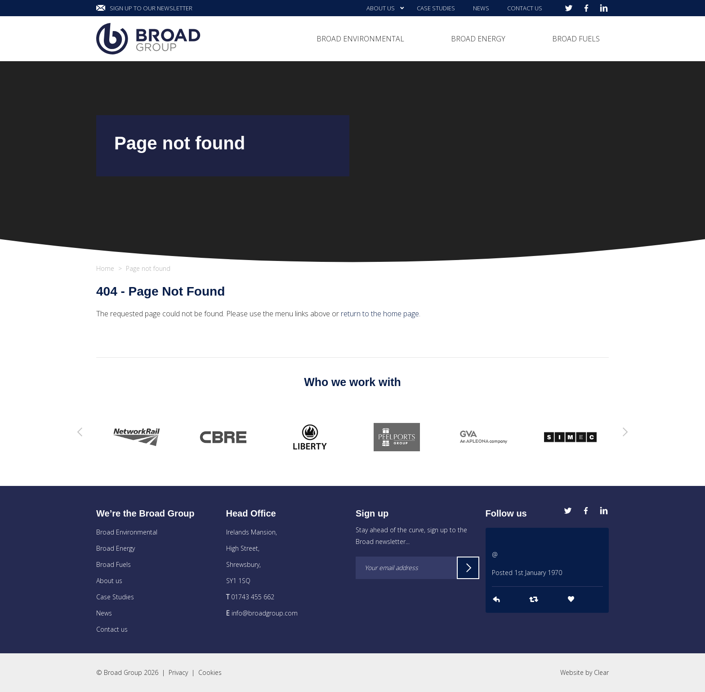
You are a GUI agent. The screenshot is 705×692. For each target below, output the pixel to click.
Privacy (178, 672)
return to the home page (380, 314)
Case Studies (115, 597)
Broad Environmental (126, 532)
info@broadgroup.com (265, 613)
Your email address (391, 567)
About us (109, 580)
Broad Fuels (113, 564)
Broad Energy (115, 548)
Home (105, 268)
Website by (584, 672)
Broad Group (148, 38)
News (104, 613)
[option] (136, 437)
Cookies (210, 672)
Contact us (112, 629)
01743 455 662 (252, 597)
